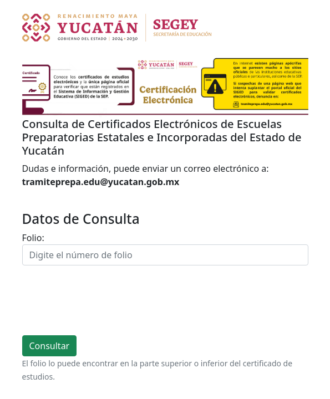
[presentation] (106, 300)
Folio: (33, 238)
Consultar (49, 346)
